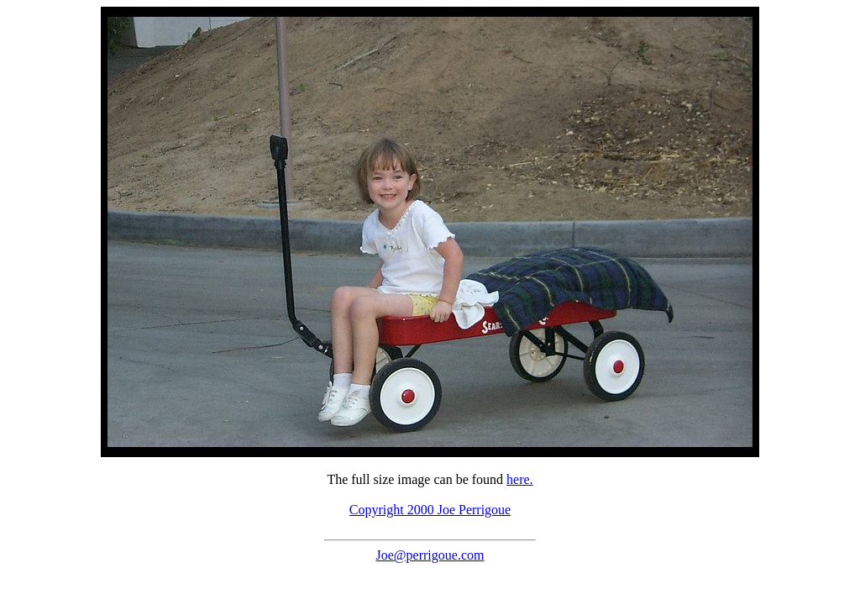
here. (519, 479)
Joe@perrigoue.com (430, 555)
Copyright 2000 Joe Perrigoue (430, 509)
